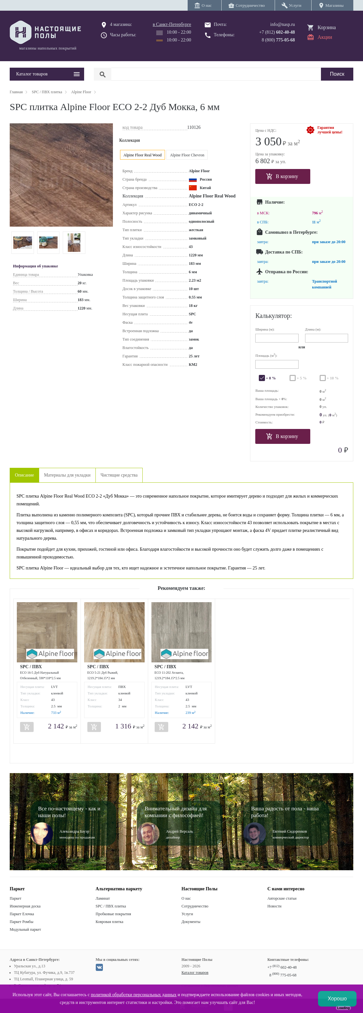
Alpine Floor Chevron (187, 155)
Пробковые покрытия (113, 914)
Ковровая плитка (109, 921)
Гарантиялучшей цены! (329, 129)
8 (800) (278, 40)
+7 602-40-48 (282, 967)
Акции (325, 37)
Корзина (327, 27)
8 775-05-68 (283, 975)
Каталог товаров (195, 972)
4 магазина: (121, 24)
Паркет (15, 898)
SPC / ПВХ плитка (111, 906)
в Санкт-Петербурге (172, 24)
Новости (275, 906)
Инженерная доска (25, 906)
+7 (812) (277, 32)
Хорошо (337, 998)
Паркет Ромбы (21, 921)
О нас (186, 898)
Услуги (187, 914)
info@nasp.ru (282, 24)
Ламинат (103, 898)
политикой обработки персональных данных (134, 994)
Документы (191, 921)
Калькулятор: (273, 315)
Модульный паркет (25, 929)
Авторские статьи (282, 898)
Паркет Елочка (22, 914)
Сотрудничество (195, 906)
